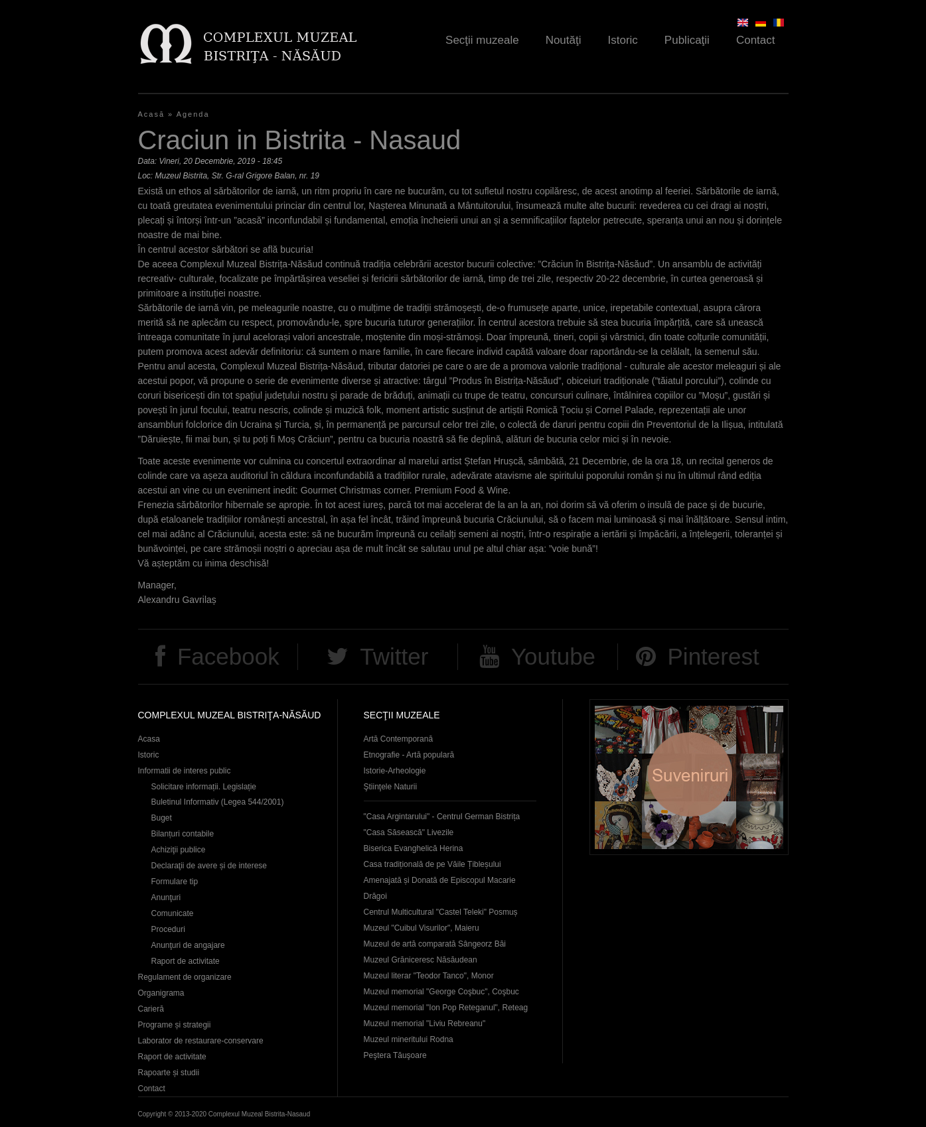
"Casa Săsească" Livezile (409, 832)
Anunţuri (166, 897)
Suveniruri (689, 777)
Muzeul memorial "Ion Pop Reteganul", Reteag (446, 1007)
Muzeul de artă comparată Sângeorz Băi (435, 944)
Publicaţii (687, 40)
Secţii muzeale (482, 40)
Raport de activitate (185, 961)
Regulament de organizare (185, 977)
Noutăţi (563, 40)
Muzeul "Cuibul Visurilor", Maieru (421, 928)
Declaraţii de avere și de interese (209, 865)
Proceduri (168, 929)
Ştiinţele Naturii (391, 786)
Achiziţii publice (178, 849)
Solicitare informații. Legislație (204, 786)
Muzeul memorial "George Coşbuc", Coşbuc (441, 991)
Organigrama (161, 993)
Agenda (193, 114)
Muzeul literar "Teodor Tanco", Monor (429, 975)
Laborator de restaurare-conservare (201, 1040)
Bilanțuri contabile (182, 833)
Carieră (151, 1009)
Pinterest (713, 656)
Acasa (149, 739)
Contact (755, 40)
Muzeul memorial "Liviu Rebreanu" (425, 1023)
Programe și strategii (174, 1024)
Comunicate (172, 913)
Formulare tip (174, 881)
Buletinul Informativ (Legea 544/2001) (217, 802)
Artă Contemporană (398, 739)
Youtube (553, 656)
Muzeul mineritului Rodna (408, 1039)
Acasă (151, 114)
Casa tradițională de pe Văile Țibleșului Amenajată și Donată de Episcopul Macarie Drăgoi (440, 880)
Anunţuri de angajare (188, 945)
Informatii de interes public (184, 770)
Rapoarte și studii (169, 1072)
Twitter (394, 656)
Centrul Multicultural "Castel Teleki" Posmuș (441, 912)
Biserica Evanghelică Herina (413, 848)
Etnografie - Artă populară (409, 755)
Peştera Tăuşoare (395, 1055)
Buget (161, 818)
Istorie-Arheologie (395, 770)
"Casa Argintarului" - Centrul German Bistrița (442, 816)
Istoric (623, 40)
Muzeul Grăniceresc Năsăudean (420, 959)
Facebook (228, 656)
